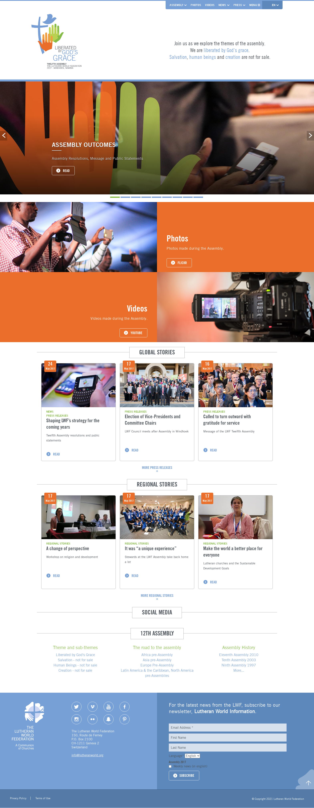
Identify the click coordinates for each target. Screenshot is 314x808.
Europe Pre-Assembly (157, 665)
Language (177, 756)
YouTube (109, 707)
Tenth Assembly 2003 (239, 660)
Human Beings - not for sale (75, 665)
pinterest (125, 719)
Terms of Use (42, 799)
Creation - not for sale (75, 670)
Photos (195, 5)
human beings (202, 57)
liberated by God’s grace (226, 50)
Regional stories (58, 543)
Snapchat (109, 719)
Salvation (178, 57)
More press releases (157, 467)
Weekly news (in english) (190, 766)
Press (237, 5)
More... (238, 670)
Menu (254, 5)
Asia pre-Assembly (157, 660)
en (274, 5)
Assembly (176, 5)
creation (232, 57)
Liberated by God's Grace (75, 655)
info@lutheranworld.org (87, 755)
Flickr (93, 719)
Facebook (125, 707)
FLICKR (182, 263)
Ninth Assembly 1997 (238, 665)
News (221, 5)
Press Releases (57, 415)
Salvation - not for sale (75, 660)
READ (66, 171)
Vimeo (93, 707)
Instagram (76, 719)
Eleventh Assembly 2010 (238, 655)
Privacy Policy (18, 799)
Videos (209, 5)
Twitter (76, 707)
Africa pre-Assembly (157, 655)
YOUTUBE (136, 333)
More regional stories (157, 596)
